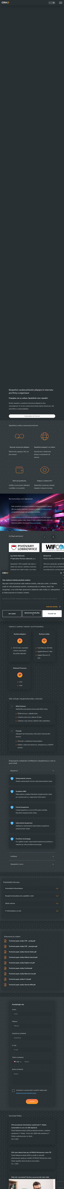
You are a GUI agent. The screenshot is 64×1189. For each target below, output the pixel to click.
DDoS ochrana (10, 903)
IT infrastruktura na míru (14, 911)
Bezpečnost (32, 771)
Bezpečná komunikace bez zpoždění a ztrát (20, 896)
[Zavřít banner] (61, 573)
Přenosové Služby (35, 523)
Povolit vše (52, 613)
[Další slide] (53, 537)
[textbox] (16, 1061)
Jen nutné (12, 613)
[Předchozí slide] (45, 537)
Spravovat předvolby (31, 613)
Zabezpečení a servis (32, 864)
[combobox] (17, 1062)
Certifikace (32, 856)
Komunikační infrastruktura (14, 888)
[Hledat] (51, 2)
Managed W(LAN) (21, 517)
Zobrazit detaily (52, 606)
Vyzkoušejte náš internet (32, 416)
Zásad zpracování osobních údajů (26, 1093)
